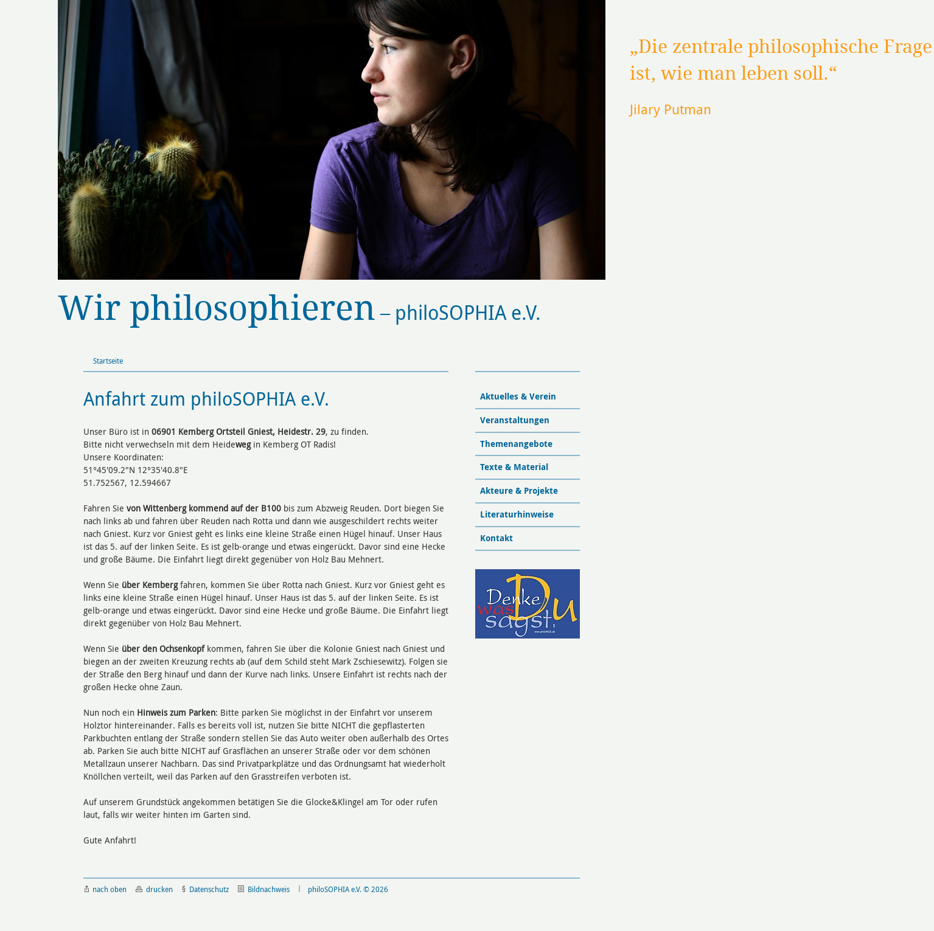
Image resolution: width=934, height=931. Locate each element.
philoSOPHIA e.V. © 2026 (348, 889)
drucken (154, 889)
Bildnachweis (264, 889)
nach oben (106, 889)
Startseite (108, 360)
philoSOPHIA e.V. (299, 308)
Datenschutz (205, 889)
